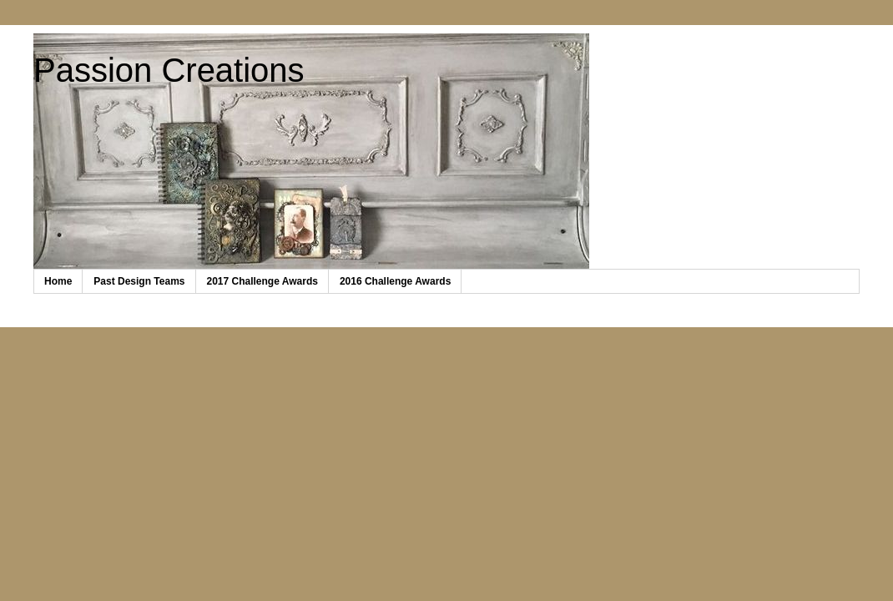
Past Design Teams (138, 281)
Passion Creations (169, 70)
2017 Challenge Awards (262, 281)
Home (58, 281)
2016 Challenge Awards (395, 281)
